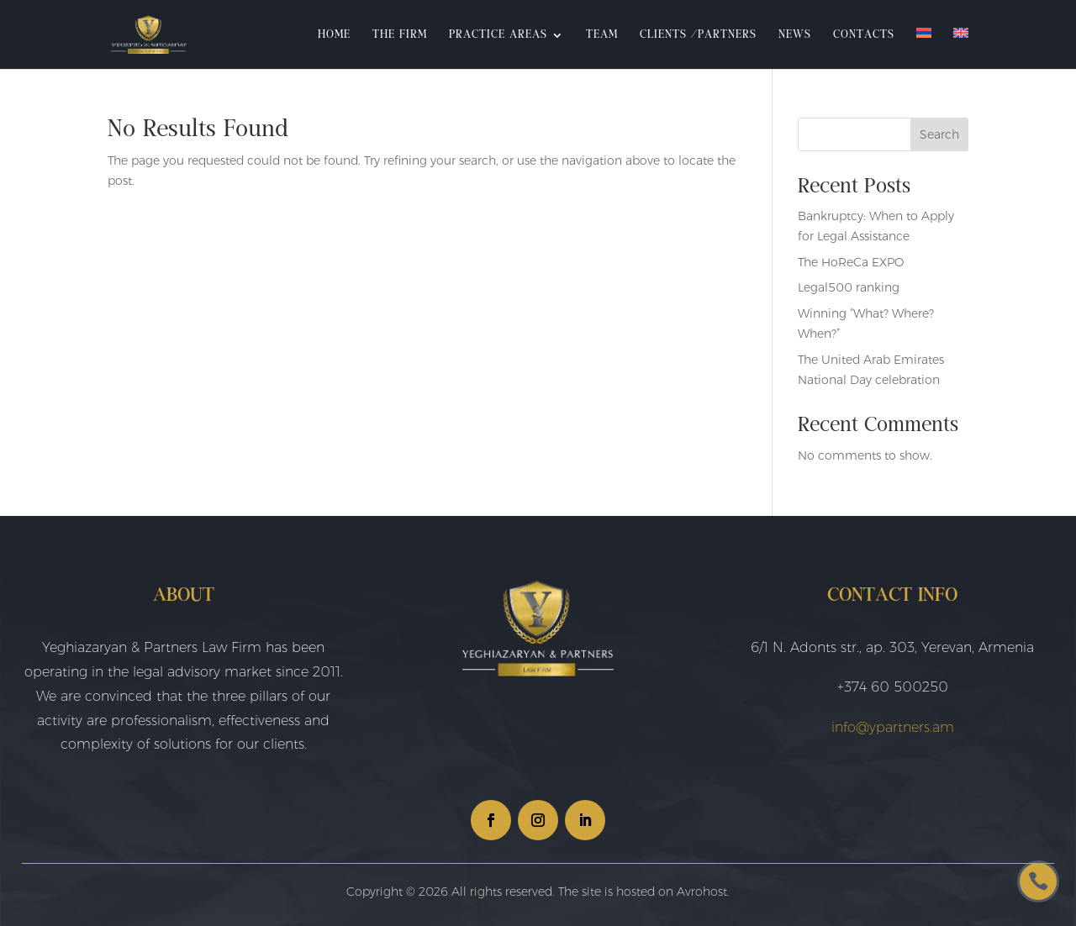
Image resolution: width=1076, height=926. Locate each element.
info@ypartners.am (892, 727)
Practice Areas (498, 35)
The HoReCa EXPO (851, 262)
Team (602, 35)
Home (334, 35)
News (794, 35)
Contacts (863, 35)
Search (939, 134)
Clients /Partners (698, 35)
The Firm (399, 35)
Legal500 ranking (848, 287)
